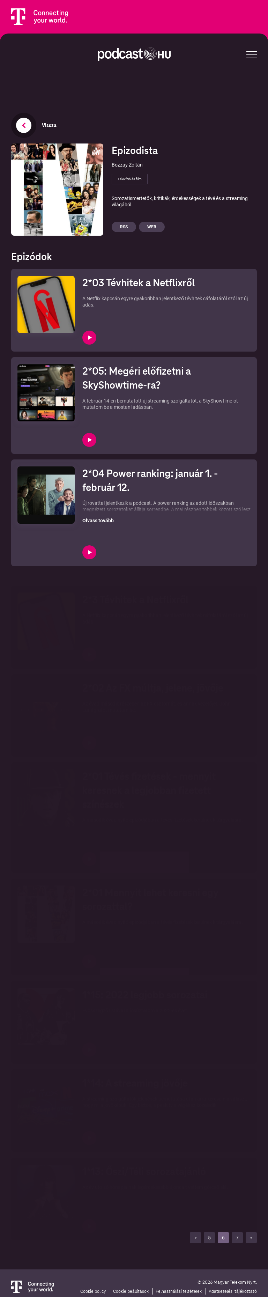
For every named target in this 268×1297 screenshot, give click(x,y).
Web (151, 226)
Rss (124, 226)
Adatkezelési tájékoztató (233, 1291)
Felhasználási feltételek (179, 1291)
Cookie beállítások (131, 1291)
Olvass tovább (98, 520)
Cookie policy (93, 1291)
